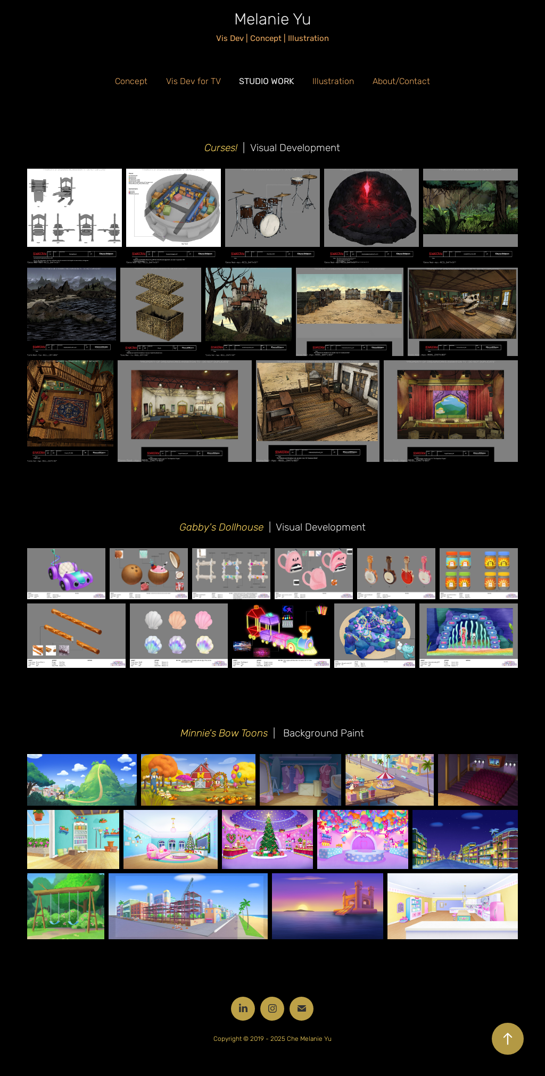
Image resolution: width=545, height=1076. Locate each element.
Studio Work (266, 81)
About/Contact (401, 81)
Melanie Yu (272, 19)
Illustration (333, 81)
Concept (131, 81)
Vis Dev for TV (193, 81)
